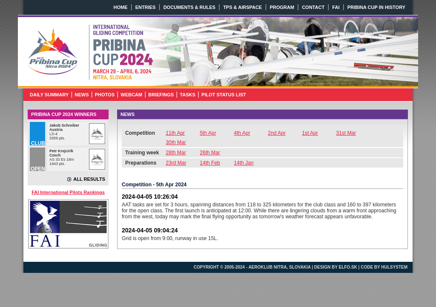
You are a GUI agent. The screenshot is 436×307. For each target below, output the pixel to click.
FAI (335, 7)
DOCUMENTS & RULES (189, 7)
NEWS (82, 94)
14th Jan (243, 163)
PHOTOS (105, 94)
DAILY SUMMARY (49, 94)
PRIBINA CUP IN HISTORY (376, 7)
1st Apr (310, 133)
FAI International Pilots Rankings (68, 192)
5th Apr (208, 133)
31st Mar (346, 133)
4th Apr (242, 133)
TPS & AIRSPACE (242, 7)
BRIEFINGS (161, 94)
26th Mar (210, 153)
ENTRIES (145, 7)
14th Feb (210, 163)
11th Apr (175, 133)
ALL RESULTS (89, 179)
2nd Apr (276, 133)
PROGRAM (282, 7)
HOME (121, 7)
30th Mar (176, 142)
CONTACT (313, 7)
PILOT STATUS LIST (223, 94)
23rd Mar (176, 163)
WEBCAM (131, 94)
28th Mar (176, 153)
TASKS (187, 94)
